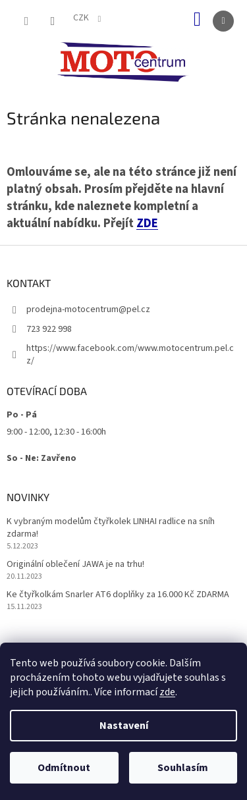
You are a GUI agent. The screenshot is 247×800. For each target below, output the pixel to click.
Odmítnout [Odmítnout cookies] (64, 767)
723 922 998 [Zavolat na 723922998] (49, 329)
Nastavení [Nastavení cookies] (123, 725)
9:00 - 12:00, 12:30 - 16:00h (56, 432)
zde (167, 692)
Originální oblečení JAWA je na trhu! (75, 564)
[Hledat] (26, 21)
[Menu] (223, 21)
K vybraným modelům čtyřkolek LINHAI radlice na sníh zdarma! (111, 528)
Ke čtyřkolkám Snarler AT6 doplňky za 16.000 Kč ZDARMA (118, 595)
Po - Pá (22, 414)
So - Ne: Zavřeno (41, 458)
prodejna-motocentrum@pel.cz (88, 309)
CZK (82, 17)
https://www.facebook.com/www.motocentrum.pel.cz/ (130, 354)
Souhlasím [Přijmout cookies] (182, 767)
